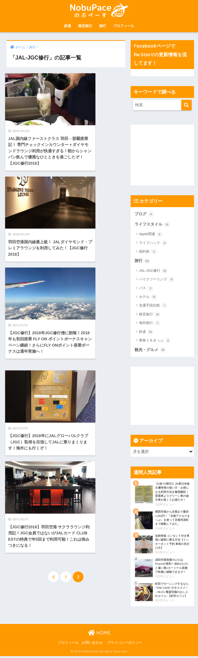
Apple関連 (150, 234)
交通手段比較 (153, 306)
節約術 (148, 252)
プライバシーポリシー (124, 644)
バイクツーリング (156, 280)
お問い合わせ (92, 644)
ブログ (144, 214)
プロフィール (123, 26)
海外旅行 (149, 323)
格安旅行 (85, 26)
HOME (99, 634)
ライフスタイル (152, 224)
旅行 (102, 26)
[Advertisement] (164, 154)
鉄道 (67, 26)
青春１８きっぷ (155, 341)
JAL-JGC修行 (153, 271)
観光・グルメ (150, 350)
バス (146, 288)
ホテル (148, 297)
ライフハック (153, 243)
